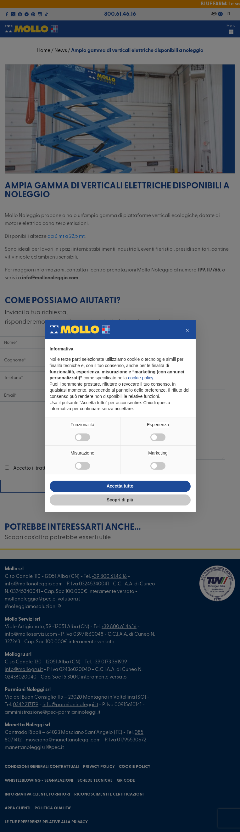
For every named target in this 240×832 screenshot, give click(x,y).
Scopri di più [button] (120, 499)
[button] (187, 330)
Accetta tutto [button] (120, 486)
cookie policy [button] (140, 377)
